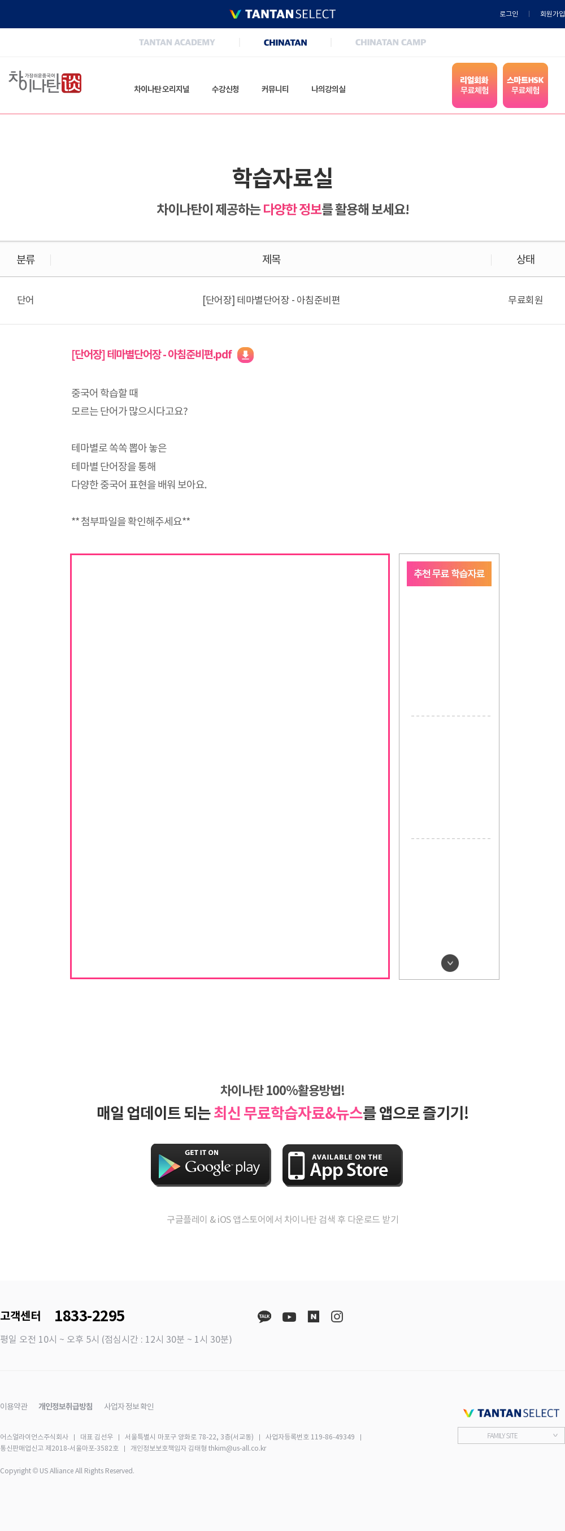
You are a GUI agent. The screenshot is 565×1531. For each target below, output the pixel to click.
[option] (450, 655)
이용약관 (13, 1407)
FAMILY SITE (502, 1435)
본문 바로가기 (0, 0)
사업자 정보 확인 (129, 1407)
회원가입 (552, 14)
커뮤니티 (275, 89)
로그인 (508, 14)
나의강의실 (328, 89)
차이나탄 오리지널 (161, 89)
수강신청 (225, 89)
